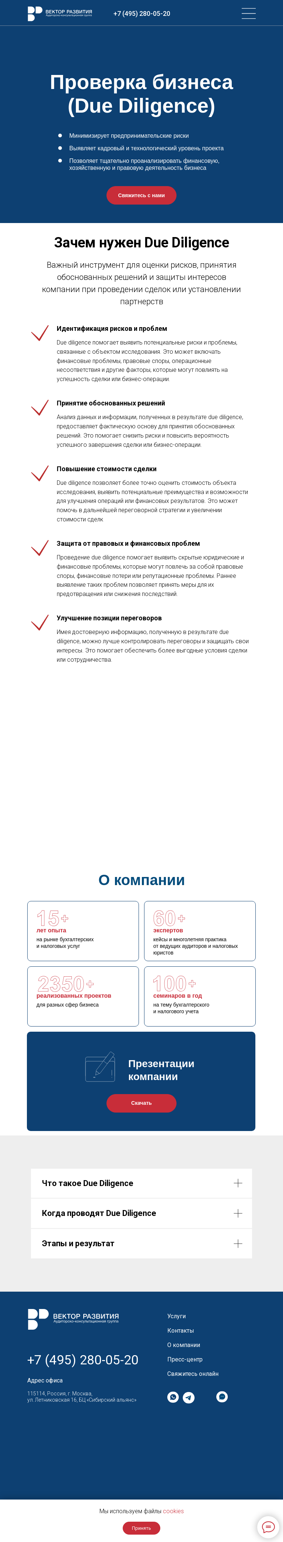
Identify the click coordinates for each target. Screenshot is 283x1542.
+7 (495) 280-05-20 (141, 13)
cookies (173, 1511)
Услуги (176, 1316)
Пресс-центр (185, 1359)
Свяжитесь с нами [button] (141, 195)
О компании (183, 1345)
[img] (249, 14)
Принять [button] (141, 1528)
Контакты (180, 1330)
